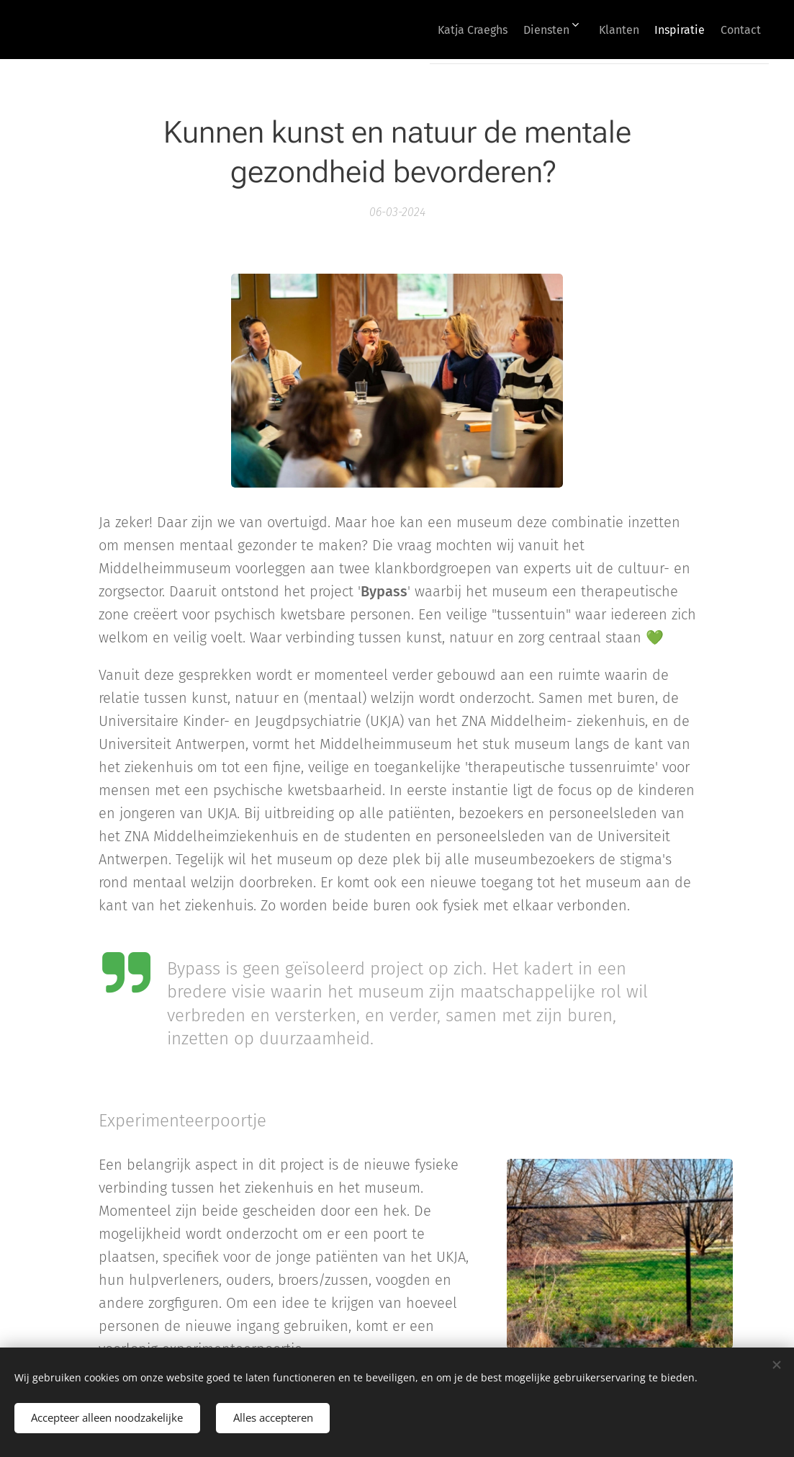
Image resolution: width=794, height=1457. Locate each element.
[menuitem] (430, 29)
